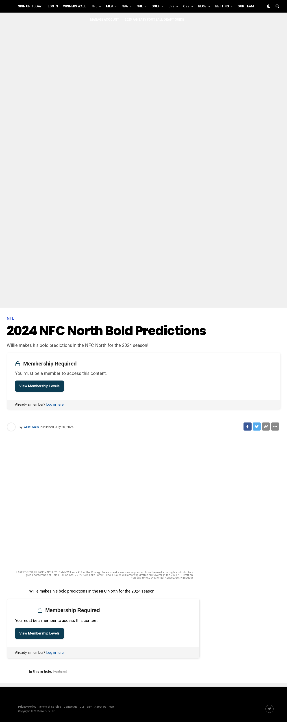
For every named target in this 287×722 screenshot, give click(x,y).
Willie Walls (31, 427)
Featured (60, 671)
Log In (53, 6)
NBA (125, 6)
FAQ (111, 706)
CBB (186, 6)
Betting (222, 6)
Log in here (55, 404)
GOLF (156, 6)
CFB (171, 6)
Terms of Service (49, 706)
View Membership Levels (39, 386)
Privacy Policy (27, 706)
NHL (140, 6)
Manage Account (104, 19)
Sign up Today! (30, 6)
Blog (202, 6)
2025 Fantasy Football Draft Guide (154, 19)
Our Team (246, 6)
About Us (100, 706)
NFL (94, 6)
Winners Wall (74, 6)
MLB (109, 6)
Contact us (70, 706)
